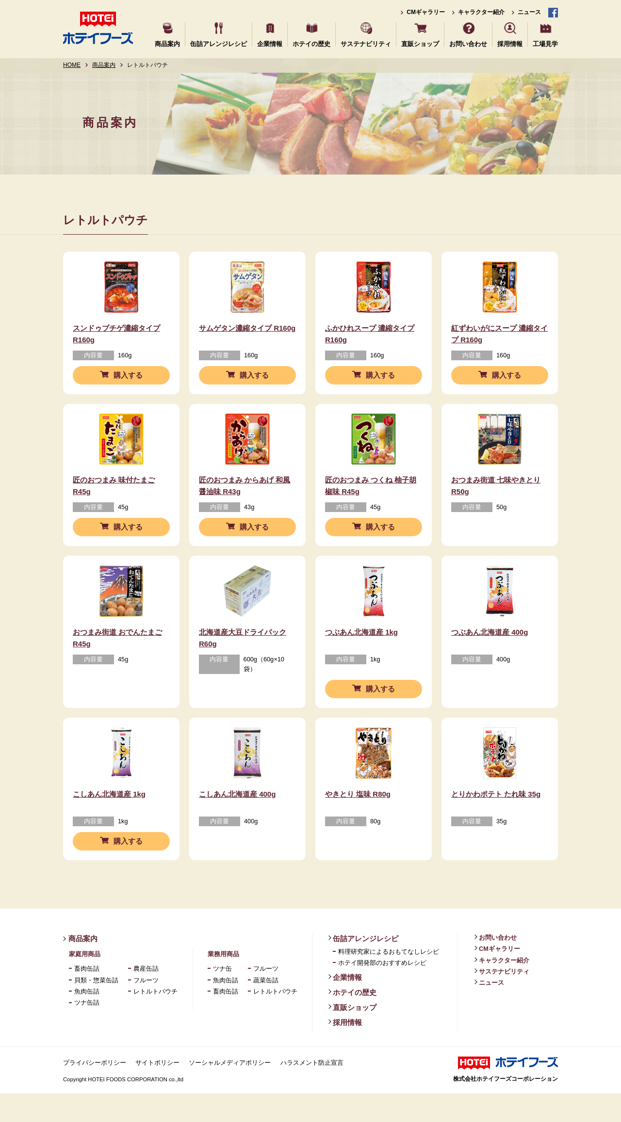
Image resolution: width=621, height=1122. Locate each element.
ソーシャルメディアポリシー (230, 1091)
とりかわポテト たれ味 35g (495, 822)
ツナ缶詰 (86, 1031)
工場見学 (545, 43)
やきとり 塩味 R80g (358, 822)
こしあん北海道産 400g (237, 822)
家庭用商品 (84, 982)
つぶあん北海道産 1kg (361, 653)
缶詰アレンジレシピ (218, 43)
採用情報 (510, 43)
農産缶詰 (146, 997)
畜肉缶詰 (86, 997)
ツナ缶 (222, 997)
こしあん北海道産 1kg (109, 822)
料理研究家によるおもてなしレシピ (388, 980)
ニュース (529, 12)
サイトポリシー (157, 1091)
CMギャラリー (426, 12)
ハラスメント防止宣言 (311, 1091)
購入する (128, 382)
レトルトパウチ (155, 1020)
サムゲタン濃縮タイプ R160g (247, 335)
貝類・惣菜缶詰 (96, 1008)
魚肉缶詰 (86, 1020)
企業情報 (269, 43)
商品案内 (167, 43)
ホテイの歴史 (311, 43)
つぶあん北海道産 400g (489, 653)
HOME (72, 65)
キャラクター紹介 (481, 12)
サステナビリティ (366, 43)
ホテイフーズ (98, 28)
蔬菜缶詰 (265, 1008)
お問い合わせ (468, 43)
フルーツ (146, 1008)
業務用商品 (223, 982)
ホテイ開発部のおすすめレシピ (382, 991)
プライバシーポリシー (94, 1091)
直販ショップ (420, 43)
